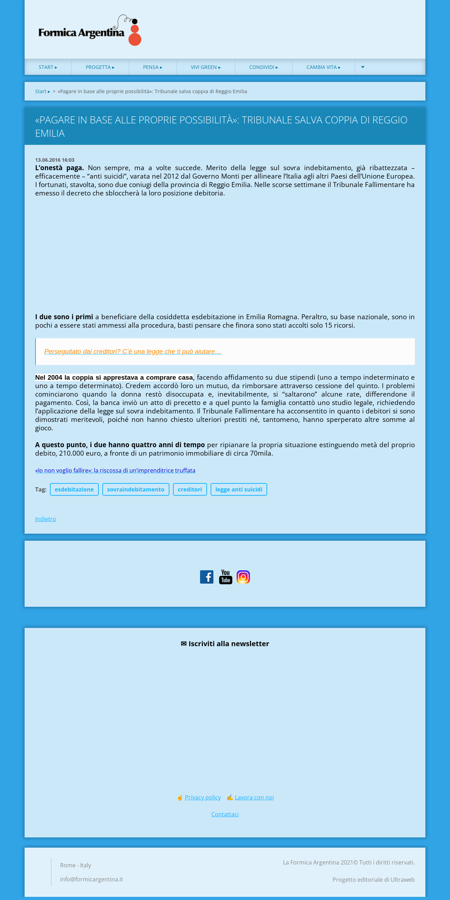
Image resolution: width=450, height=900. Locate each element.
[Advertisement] (88, 270)
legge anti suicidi (239, 492)
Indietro (45, 522)
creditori (190, 492)
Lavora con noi (254, 800)
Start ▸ (48, 70)
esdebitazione (74, 492)
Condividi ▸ (263, 70)
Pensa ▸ (152, 70)
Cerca (407, 20)
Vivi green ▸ (206, 70)
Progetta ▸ (100, 70)
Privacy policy (203, 800)
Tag (40, 492)
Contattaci (225, 817)
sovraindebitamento (136, 492)
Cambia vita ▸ (324, 70)
